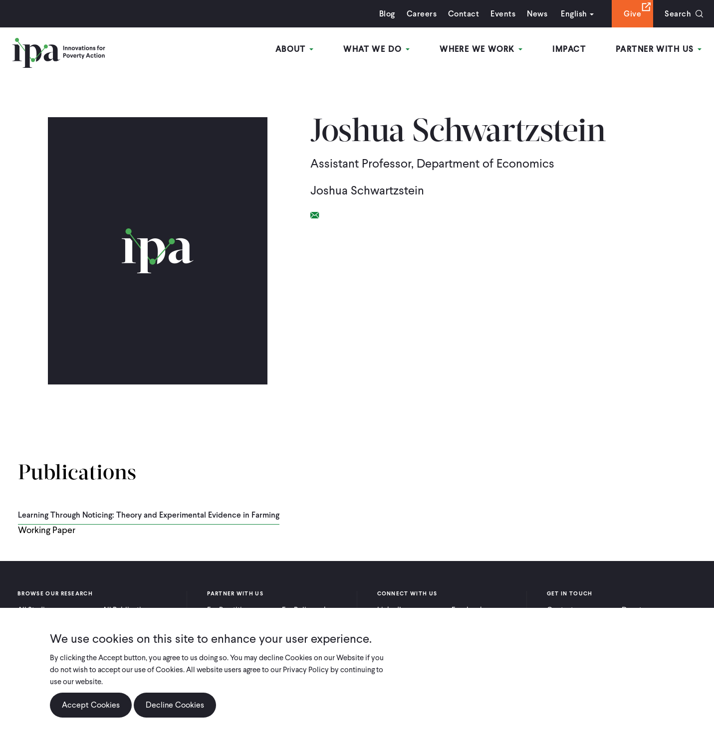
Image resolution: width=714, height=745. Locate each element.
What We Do (376, 49)
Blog (387, 13)
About (294, 49)
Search (678, 13)
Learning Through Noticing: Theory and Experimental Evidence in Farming (148, 515)
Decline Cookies (175, 705)
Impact (569, 49)
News (537, 13)
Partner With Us (659, 49)
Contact (463, 13)
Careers (422, 13)
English (574, 13)
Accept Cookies (91, 705)
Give (632, 13)
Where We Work (481, 49)
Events (502, 13)
